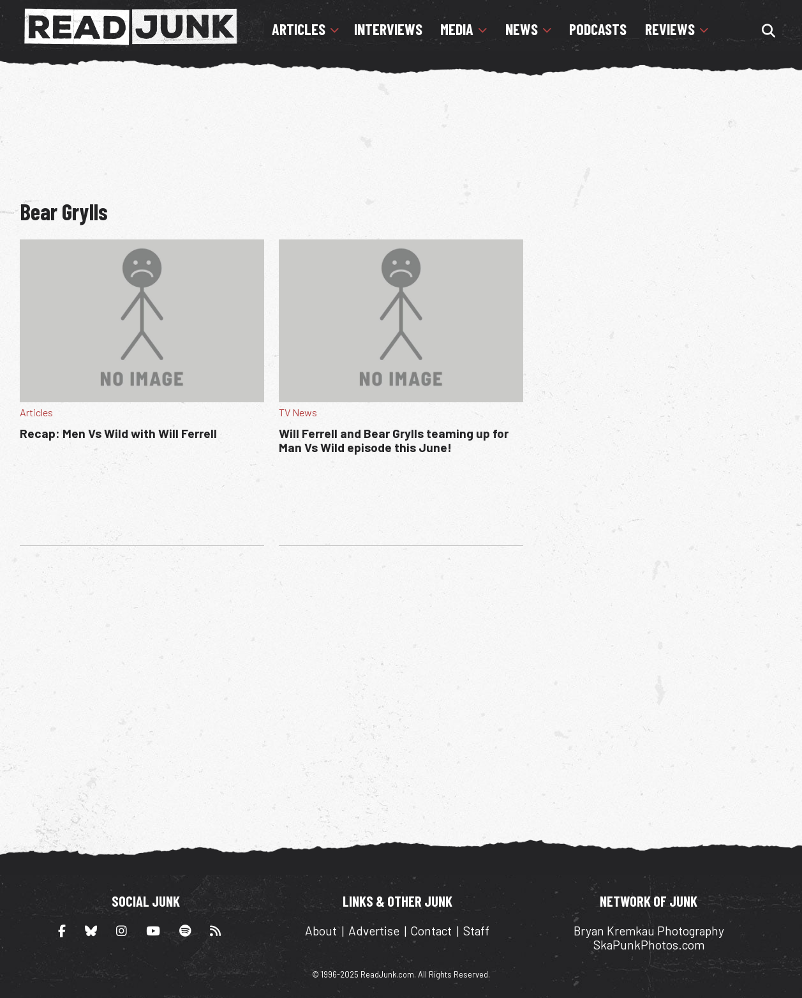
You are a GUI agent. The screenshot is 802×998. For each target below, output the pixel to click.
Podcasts (598, 29)
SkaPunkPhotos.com (648, 944)
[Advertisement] (400, 131)
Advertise (373, 930)
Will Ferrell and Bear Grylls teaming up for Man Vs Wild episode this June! (394, 440)
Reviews (670, 29)
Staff (476, 930)
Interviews (388, 29)
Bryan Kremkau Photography (649, 930)
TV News (298, 412)
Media (456, 29)
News (521, 29)
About (321, 930)
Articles (298, 29)
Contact (431, 930)
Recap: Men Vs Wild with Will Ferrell (118, 433)
